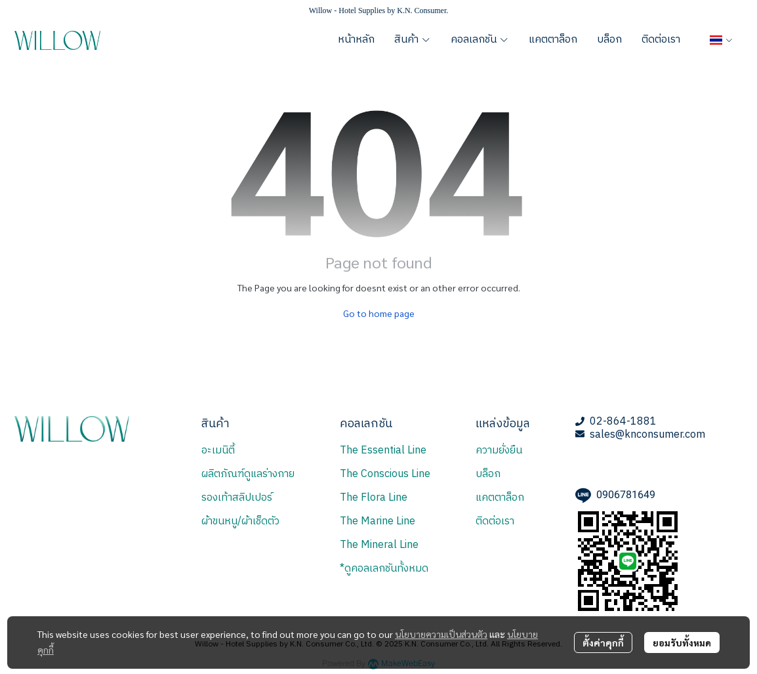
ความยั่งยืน (499, 450)
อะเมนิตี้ (218, 450)
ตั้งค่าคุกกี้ (603, 642)
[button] (721, 40)
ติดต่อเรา (495, 521)
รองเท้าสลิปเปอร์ (236, 498)
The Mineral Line (379, 545)
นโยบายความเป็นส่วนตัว (441, 634)
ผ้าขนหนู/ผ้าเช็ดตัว (240, 521)
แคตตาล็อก (500, 498)
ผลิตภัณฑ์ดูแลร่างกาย (248, 474)
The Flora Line (373, 498)
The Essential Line (383, 450)
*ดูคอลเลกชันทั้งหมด (384, 569)
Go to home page (379, 313)
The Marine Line (377, 521)
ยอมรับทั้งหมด (682, 642)
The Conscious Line (385, 474)
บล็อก (488, 474)
